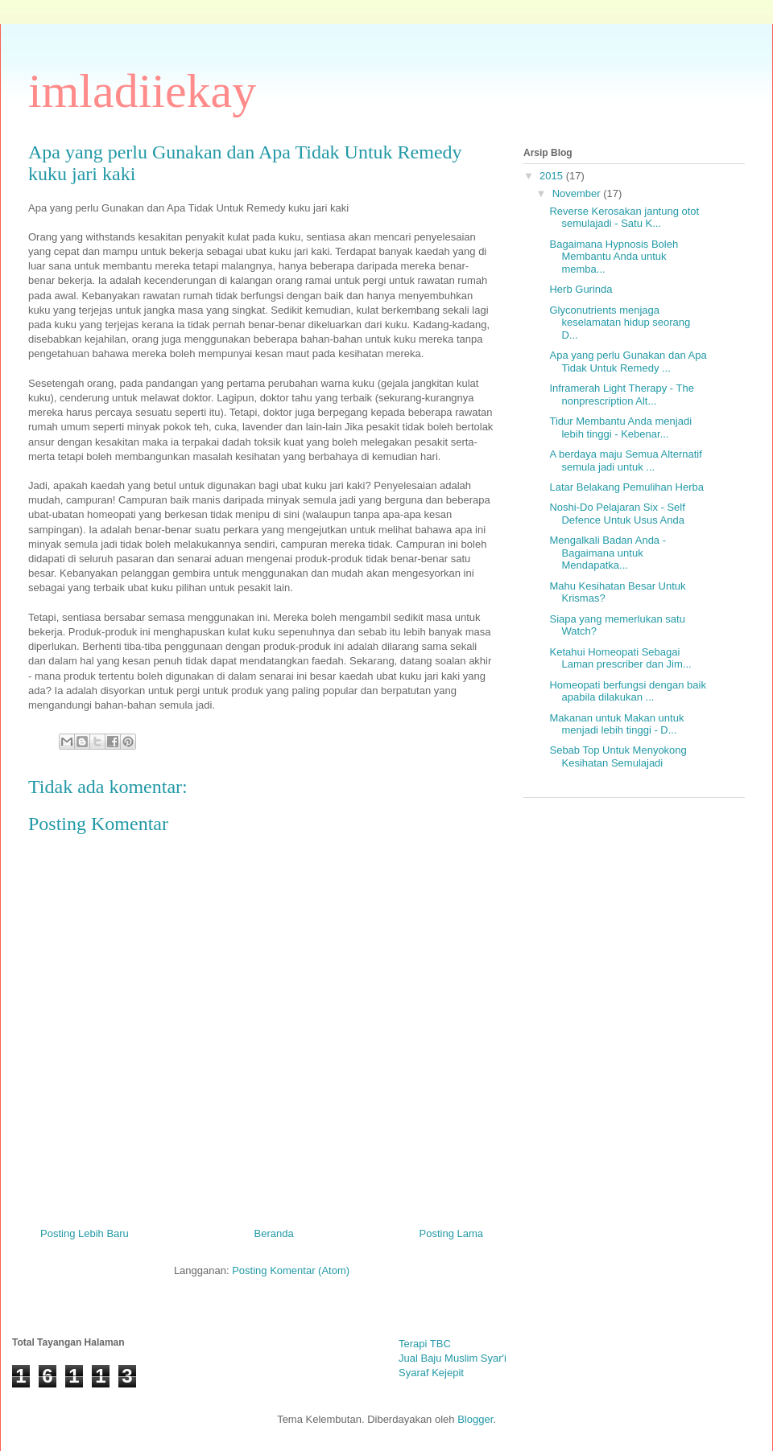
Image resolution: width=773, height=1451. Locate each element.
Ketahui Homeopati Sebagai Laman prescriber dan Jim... (620, 658)
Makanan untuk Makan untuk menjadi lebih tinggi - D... (616, 724)
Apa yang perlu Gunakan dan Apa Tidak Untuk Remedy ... (627, 361)
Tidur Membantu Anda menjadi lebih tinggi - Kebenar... (620, 427)
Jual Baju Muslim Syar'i (452, 1358)
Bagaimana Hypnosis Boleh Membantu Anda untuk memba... (613, 256)
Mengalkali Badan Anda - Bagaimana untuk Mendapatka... (607, 552)
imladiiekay (142, 90)
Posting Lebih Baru (84, 1233)
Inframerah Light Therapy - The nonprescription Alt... (621, 394)
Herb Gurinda (580, 289)
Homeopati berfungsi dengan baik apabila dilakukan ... (627, 691)
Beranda (274, 1233)
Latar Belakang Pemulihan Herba (626, 487)
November (578, 193)
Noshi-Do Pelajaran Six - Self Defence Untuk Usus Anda (616, 513)
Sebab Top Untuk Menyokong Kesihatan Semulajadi (617, 756)
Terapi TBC (425, 1344)
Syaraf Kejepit (431, 1373)
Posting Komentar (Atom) (290, 1270)
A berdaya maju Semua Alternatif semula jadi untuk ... (625, 460)
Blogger (475, 1419)
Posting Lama (452, 1233)
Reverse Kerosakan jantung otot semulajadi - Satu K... (624, 217)
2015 (552, 176)
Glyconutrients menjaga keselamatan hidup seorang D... (619, 322)
